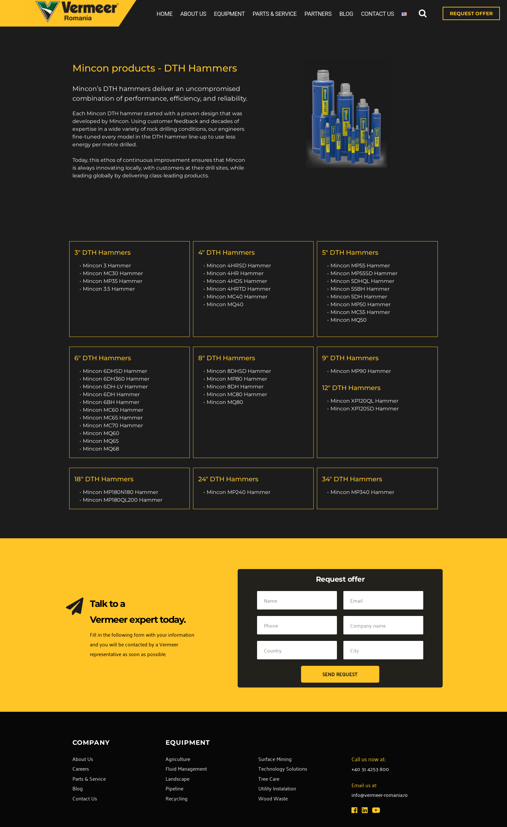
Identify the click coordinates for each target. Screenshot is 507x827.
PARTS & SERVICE (275, 13)
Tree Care (268, 778)
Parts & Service (89, 778)
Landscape (177, 778)
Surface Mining (275, 758)
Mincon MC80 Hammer (237, 394)
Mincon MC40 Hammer (237, 297)
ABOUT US (193, 13)
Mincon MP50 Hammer (360, 304)
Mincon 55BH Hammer (360, 289)
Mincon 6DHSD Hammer (115, 371)
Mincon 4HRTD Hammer (239, 289)
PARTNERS (317, 13)
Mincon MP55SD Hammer (363, 273)
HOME (164, 13)
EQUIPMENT (229, 13)
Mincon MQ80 (225, 402)
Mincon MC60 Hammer (113, 410)
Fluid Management (186, 768)
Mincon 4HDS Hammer (237, 281)
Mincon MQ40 (225, 304)
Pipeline (174, 788)
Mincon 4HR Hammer (235, 273)
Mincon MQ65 (101, 441)
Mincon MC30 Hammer (113, 273)
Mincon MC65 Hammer (113, 418)
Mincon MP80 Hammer (237, 379)
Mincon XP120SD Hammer (364, 409)
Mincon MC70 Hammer (113, 425)
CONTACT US (377, 13)
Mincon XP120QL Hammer (364, 401)
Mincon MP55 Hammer (360, 266)
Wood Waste (273, 798)
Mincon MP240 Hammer (238, 492)
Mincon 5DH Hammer (358, 297)
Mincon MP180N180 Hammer (120, 492)
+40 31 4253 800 (370, 768)
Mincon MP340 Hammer (362, 492)
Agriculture (178, 758)
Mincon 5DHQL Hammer (362, 281)
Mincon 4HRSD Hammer (239, 266)
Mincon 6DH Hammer (111, 394)
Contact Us (84, 798)
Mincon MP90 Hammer (360, 371)
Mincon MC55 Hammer (360, 312)
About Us (82, 758)
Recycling (177, 798)
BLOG (346, 13)
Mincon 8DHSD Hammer (239, 371)
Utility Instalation (277, 788)
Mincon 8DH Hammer (235, 387)
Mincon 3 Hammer (107, 266)
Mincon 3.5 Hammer (109, 289)
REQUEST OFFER (471, 13)
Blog (77, 788)
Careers (80, 768)
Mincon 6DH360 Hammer (116, 379)
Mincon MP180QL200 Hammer (122, 500)
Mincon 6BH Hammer (111, 402)
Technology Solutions (282, 768)
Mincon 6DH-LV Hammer (115, 387)
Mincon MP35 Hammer (112, 281)
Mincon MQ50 (348, 320)
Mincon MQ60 (101, 433)
